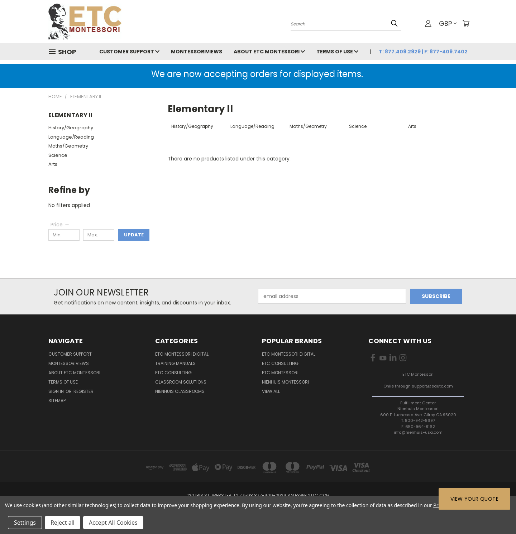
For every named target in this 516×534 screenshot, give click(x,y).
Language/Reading (71, 137)
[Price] (60, 224)
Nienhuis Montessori (285, 382)
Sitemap (57, 401)
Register (83, 391)
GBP (448, 23)
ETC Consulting (173, 373)
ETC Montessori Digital (182, 354)
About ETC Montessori (269, 51)
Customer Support (129, 51)
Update (134, 234)
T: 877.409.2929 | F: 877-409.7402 (423, 51)
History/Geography (70, 127)
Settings (25, 522)
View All (271, 391)
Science (57, 155)
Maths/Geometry (68, 146)
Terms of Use (337, 51)
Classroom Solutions (180, 382)
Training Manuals (175, 363)
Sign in (56, 391)
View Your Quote (474, 498)
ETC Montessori (280, 373)
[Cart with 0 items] (465, 23)
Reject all (63, 522)
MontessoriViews (196, 51)
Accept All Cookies (113, 522)
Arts (52, 164)
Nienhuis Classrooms (180, 391)
